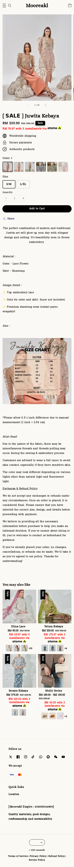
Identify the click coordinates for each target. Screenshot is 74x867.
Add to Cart (37, 208)
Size (5, 176)
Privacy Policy (38, 856)
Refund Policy (56, 856)
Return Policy (37, 860)
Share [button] (8, 219)
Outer (7, 158)
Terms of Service (18, 856)
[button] (4, 5)
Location (14, 794)
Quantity (7, 192)
